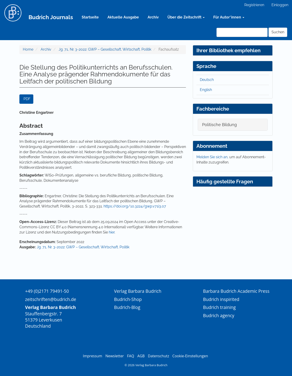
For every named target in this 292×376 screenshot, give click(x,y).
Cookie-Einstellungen (190, 355)
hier (112, 232)
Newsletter (114, 355)
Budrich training (219, 307)
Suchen (277, 32)
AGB (141, 355)
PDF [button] (26, 99)
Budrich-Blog (127, 307)
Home (28, 49)
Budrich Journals (51, 17)
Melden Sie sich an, (212, 157)
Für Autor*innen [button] (228, 17)
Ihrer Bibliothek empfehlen (228, 50)
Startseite (90, 17)
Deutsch (207, 80)
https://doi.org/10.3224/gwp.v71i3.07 (135, 206)
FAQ (130, 355)
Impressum (92, 355)
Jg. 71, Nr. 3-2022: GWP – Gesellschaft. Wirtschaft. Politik (105, 49)
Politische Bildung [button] (219, 124)
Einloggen (279, 5)
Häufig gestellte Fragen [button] (224, 181)
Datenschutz (158, 355)
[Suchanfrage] (242, 32)
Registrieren (254, 5)
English (206, 90)
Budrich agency (218, 315)
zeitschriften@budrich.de (50, 299)
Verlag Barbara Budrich (137, 291)
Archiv (153, 17)
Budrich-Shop (128, 299)
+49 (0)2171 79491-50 (47, 291)
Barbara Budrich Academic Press (236, 291)
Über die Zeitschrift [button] (186, 17)
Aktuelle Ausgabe (123, 17)
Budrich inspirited (221, 299)
